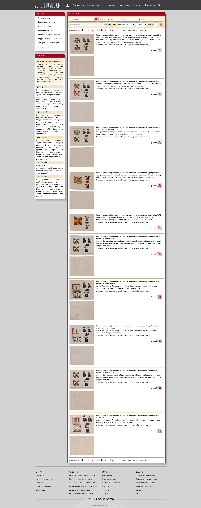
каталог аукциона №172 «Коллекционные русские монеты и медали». (49, 119)
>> (120, 30)
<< (78, 30)
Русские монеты (44, 18)
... (84, 30)
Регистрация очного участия (81, 479)
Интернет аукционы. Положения (83, 486)
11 (112, 30)
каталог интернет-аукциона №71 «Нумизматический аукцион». (49, 94)
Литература (54, 43)
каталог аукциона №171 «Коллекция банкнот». (49, 183)
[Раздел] (110, 19)
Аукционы (93, 5)
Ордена (51, 26)
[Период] (87, 24)
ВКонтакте (40, 490)
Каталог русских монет (145, 475)
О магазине (107, 475)
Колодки (41, 47)
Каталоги (124, 5)
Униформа (58, 39)
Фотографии (43, 43)
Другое (105, 494)
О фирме (78, 5)
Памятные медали (45, 34)
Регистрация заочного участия (82, 475)
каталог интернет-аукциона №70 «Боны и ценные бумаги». (49, 145)
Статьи (137, 5)
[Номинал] (152, 19)
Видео (162, 5)
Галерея (150, 5)
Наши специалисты (44, 479)
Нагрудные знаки (44, 39)
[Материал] (131, 19)
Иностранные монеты (46, 22)
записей (152, 24)
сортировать (120, 24)
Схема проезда (42, 475)
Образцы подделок (144, 486)
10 (109, 30)
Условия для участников (79, 490)
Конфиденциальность (45, 486)
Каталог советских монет (146, 479)
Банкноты (41, 26)
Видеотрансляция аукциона (81, 494)
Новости (39, 483)
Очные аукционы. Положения (82, 483)
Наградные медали (45, 30)
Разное (50, 47)
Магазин (109, 5)
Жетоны (57, 34)
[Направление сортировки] (141, 24)
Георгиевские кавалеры (146, 483)
